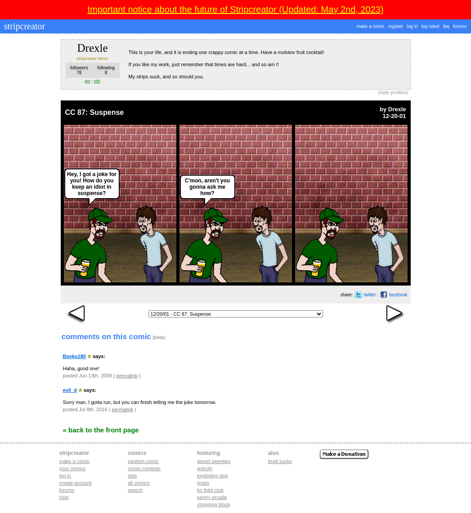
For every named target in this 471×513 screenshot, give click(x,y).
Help (64, 497)
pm (87, 81)
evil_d (70, 390)
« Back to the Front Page (101, 430)
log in (412, 26)
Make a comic (74, 461)
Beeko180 (74, 356)
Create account (75, 483)
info (97, 81)
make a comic (371, 26)
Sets (132, 475)
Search (135, 490)
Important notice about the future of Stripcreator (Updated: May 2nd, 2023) (235, 9)
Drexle (397, 109)
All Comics (138, 483)
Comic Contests (144, 468)
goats (203, 483)
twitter (370, 294)
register (395, 26)
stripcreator (23, 26)
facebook (398, 294)
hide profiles (393, 92)
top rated (430, 26)
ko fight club (210, 490)
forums (460, 26)
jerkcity (204, 468)
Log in (65, 475)
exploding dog (212, 475)
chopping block (213, 504)
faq (446, 26)
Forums (67, 490)
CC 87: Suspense (94, 112)
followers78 (79, 70)
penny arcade (212, 497)
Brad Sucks (280, 461)
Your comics (72, 468)
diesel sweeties (214, 461)
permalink (127, 375)
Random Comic (143, 461)
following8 (106, 70)
